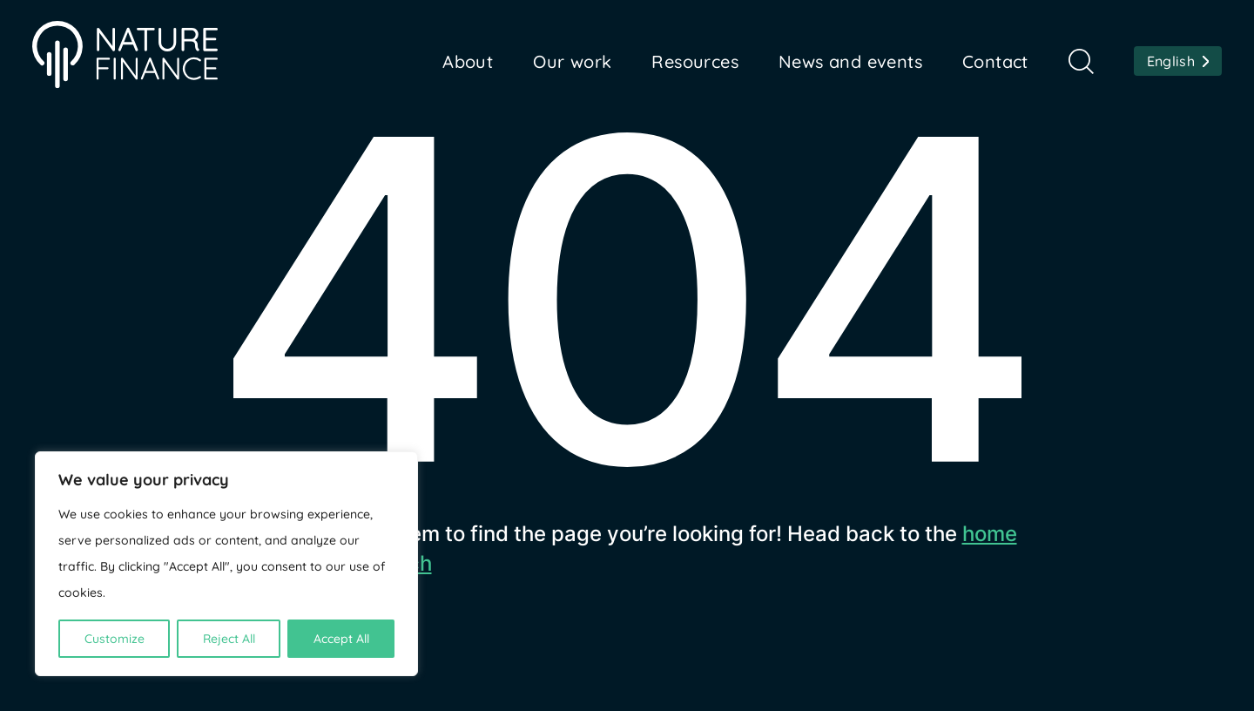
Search (1081, 61)
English (1171, 61)
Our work (572, 61)
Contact (995, 61)
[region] (226, 563)
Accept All (341, 639)
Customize (114, 639)
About (467, 61)
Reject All (229, 639)
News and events (850, 61)
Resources (694, 61)
